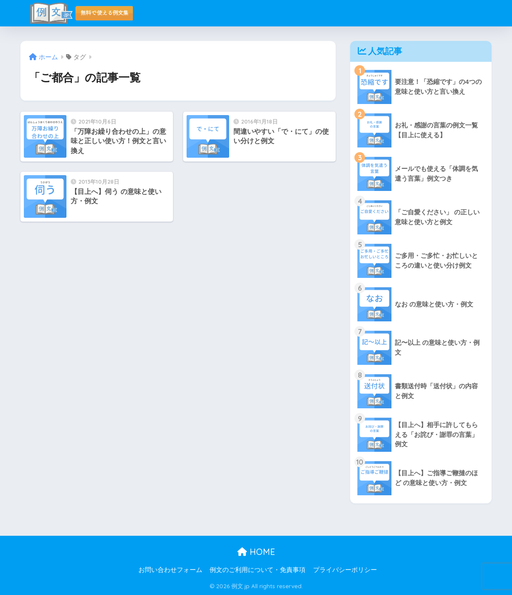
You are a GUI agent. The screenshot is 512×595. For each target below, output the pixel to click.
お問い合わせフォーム (170, 569)
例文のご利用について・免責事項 (257, 569)
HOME (256, 551)
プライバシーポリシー (345, 569)
